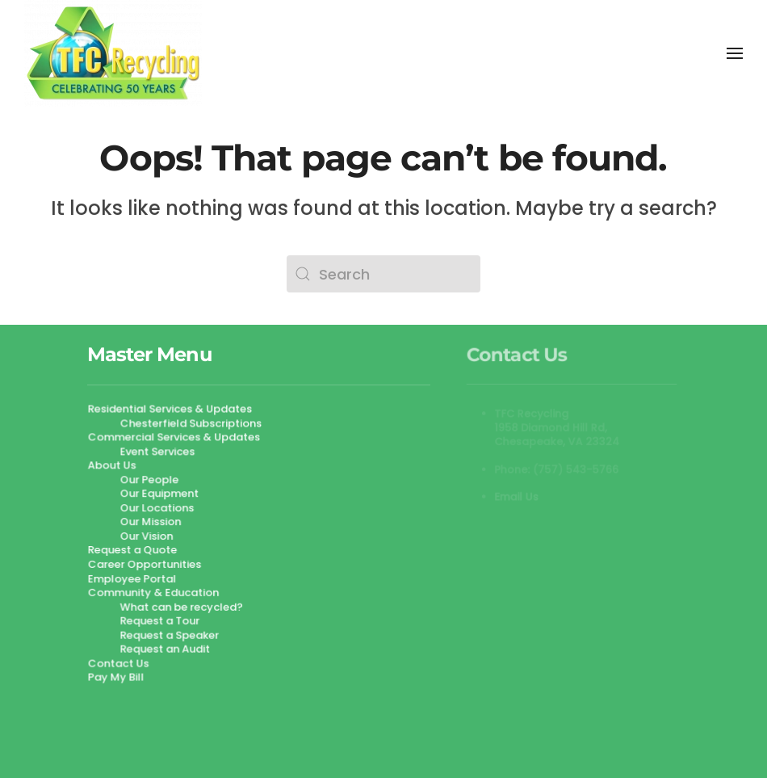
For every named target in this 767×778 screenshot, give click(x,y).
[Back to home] (113, 53)
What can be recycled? (181, 606)
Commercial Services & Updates (174, 437)
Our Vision (146, 536)
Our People (149, 480)
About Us (112, 465)
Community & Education (154, 591)
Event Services (157, 452)
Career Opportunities (145, 564)
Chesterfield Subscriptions (190, 423)
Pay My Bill (117, 676)
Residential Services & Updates (170, 410)
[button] (735, 53)
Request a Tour (159, 620)
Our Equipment (159, 494)
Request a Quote (133, 549)
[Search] (383, 273)
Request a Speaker (169, 633)
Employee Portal (133, 578)
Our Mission (150, 522)
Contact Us (119, 662)
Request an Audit (165, 648)
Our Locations (157, 507)
